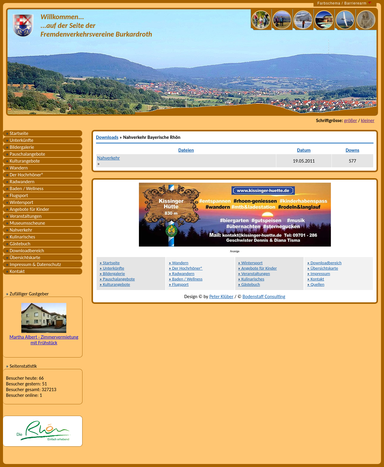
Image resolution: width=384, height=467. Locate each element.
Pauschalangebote (25, 154)
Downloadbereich (25, 250)
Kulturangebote (23, 161)
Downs (352, 150)
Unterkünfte (19, 140)
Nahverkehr (19, 230)
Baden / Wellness (25, 188)
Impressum (318, 273)
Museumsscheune (25, 223)
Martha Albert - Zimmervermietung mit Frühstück (44, 340)
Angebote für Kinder (27, 209)
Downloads (107, 137)
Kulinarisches (20, 237)
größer (350, 120)
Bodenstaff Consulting (264, 296)
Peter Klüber (221, 296)
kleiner (367, 120)
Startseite (17, 133)
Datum (303, 150)
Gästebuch (18, 244)
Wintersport (19, 202)
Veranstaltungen (23, 216)
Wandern (17, 168)
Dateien (186, 150)
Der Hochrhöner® (25, 175)
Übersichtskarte (23, 257)
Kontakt (15, 271)
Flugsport (17, 195)
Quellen (315, 284)
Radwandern (20, 181)
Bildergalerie (20, 147)
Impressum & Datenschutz (33, 264)
